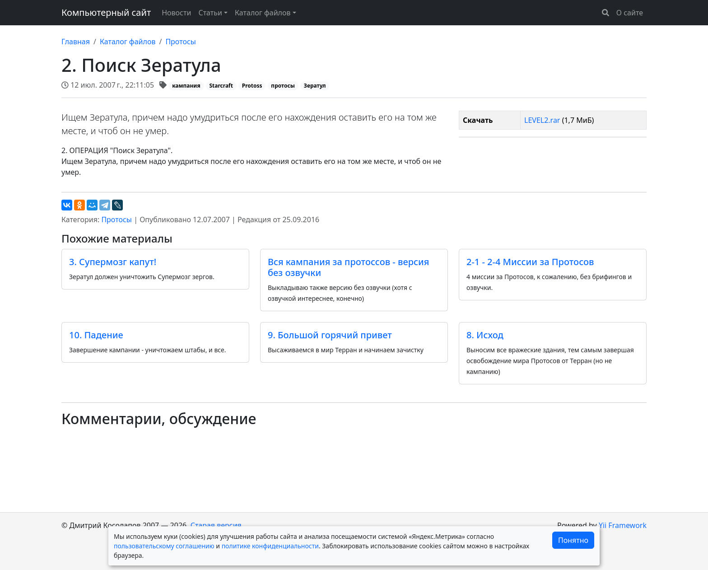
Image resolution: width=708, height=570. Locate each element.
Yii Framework (623, 525)
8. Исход (484, 335)
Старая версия (216, 525)
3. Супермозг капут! (112, 262)
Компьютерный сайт (106, 12)
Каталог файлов (128, 42)
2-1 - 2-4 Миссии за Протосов (530, 262)
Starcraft (221, 85)
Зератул (315, 85)
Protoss (252, 85)
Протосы (180, 42)
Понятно (573, 540)
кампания (186, 85)
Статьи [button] (210, 13)
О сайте (629, 13)
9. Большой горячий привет (330, 335)
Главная (75, 42)
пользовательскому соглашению (164, 546)
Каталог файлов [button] (263, 13)
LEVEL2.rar (542, 120)
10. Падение (96, 335)
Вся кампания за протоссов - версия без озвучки (348, 267)
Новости (176, 13)
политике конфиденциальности (270, 546)
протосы (283, 85)
